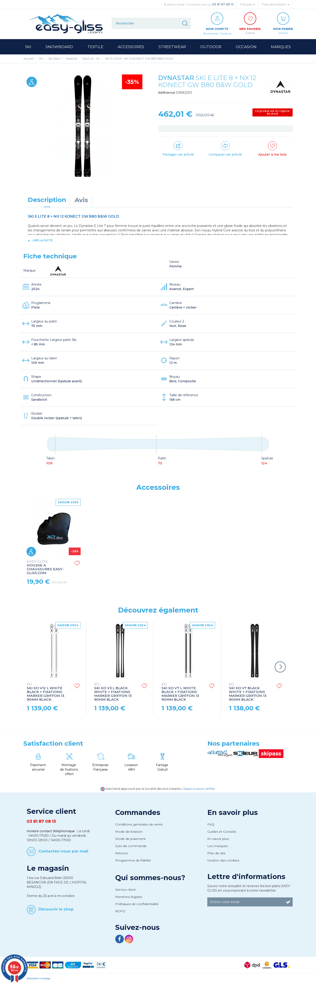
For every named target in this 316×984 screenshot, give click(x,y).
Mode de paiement (130, 839)
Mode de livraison (129, 832)
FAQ (210, 825)
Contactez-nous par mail (63, 851)
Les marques (217, 846)
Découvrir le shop (56, 909)
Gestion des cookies (223, 861)
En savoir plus (232, 812)
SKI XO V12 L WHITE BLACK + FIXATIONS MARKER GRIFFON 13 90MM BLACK (45, 692)
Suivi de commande (131, 846)
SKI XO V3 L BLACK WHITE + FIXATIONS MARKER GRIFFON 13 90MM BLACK (113, 692)
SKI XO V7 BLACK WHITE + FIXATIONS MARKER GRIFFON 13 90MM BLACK (247, 692)
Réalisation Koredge (38, 978)
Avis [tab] (81, 200)
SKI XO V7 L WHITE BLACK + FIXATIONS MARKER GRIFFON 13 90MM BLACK (180, 692)
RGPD (120, 911)
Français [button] (247, 4)
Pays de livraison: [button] (275, 4)
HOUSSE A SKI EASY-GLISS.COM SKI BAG (113, 565)
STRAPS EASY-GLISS (45, 563)
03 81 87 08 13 (222, 4)
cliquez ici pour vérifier (198, 789)
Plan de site (216, 853)
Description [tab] (47, 200)
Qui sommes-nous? (150, 878)
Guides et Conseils (221, 832)
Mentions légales (128, 897)
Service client (125, 890)
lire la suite (43, 240)
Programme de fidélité (133, 861)
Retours (121, 853)
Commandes (137, 812)
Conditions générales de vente (139, 825)
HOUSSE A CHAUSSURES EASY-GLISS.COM (180, 567)
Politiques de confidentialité (137, 904)
